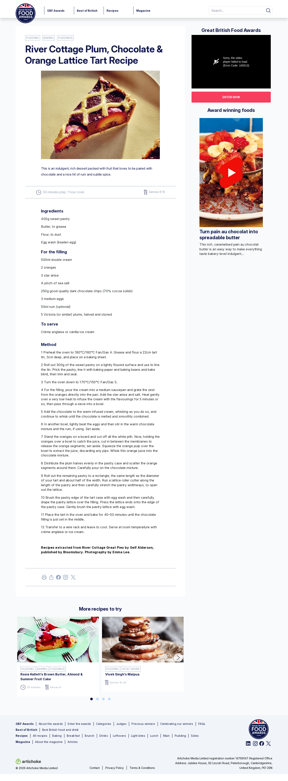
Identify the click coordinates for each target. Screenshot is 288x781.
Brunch (89, 735)
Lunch (154, 735)
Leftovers (119, 735)
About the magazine (49, 742)
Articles (73, 742)
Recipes (112, 10)
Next (175, 655)
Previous (20, 655)
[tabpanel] (58, 655)
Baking (57, 735)
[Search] (236, 10)
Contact (95, 767)
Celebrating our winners (176, 723)
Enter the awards (79, 723)
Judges (121, 723)
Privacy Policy (114, 767)
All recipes (40, 735)
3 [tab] (103, 699)
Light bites (138, 735)
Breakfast (73, 735)
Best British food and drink (60, 729)
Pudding (180, 735)
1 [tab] (91, 699)
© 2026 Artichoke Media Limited (37, 768)
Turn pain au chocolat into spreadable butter (228, 234)
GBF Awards (56, 10)
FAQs (201, 723)
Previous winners (143, 723)
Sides (195, 735)
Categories (103, 723)
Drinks (103, 735)
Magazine (143, 10)
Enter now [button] (231, 97)
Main (166, 735)
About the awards (51, 723)
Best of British (87, 10)
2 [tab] (97, 699)
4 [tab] (109, 699)
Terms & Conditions (142, 767)
